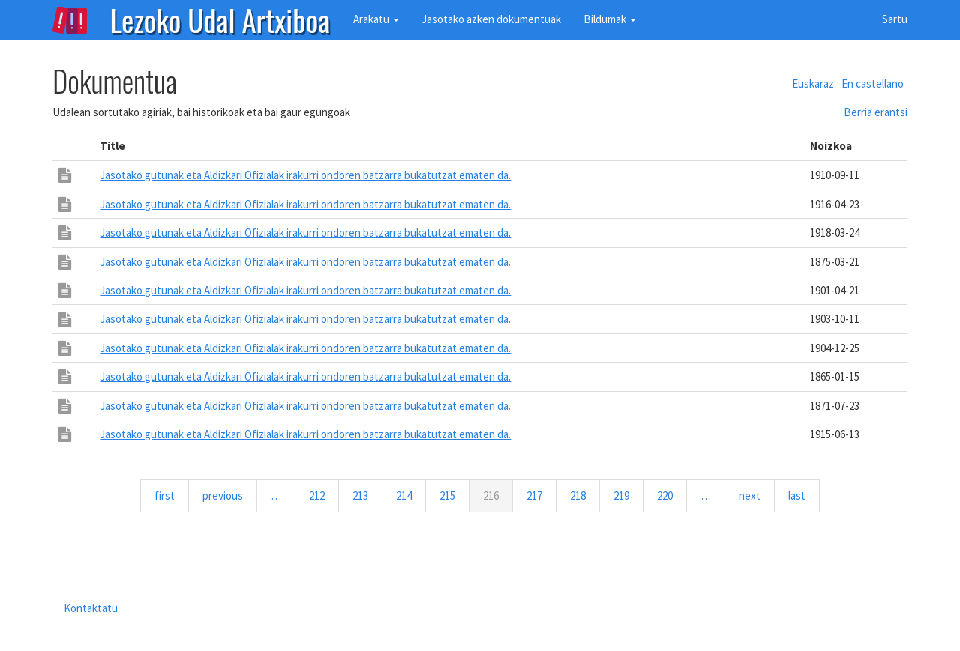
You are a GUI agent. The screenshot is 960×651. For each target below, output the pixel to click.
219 (625, 495)
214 (407, 495)
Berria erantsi (876, 112)
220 (668, 495)
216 (498, 500)
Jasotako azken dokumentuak (491, 19)
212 (320, 495)
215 (451, 495)
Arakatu (376, 19)
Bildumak (610, 19)
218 (581, 495)
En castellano (873, 83)
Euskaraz (813, 83)
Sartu (895, 19)
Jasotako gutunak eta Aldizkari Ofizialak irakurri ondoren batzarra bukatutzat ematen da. (305, 175)
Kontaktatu (91, 608)
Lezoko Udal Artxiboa (220, 18)
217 (537, 495)
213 (363, 495)
